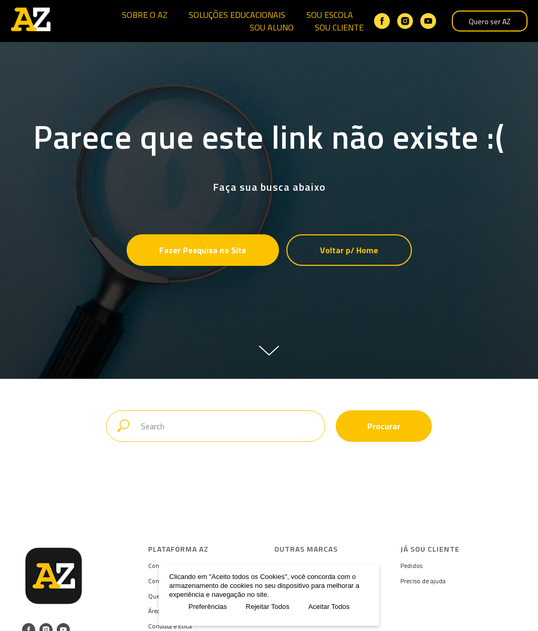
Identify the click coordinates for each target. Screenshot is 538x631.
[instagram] (405, 21)
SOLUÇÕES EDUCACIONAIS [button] (237, 14)
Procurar (383, 426)
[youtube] (428, 21)
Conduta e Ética (170, 626)
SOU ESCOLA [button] (329, 14)
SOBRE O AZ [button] (145, 14)
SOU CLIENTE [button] (339, 27)
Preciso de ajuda (423, 581)
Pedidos (411, 566)
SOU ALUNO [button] (272, 27)
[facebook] (382, 21)
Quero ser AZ (490, 21)
